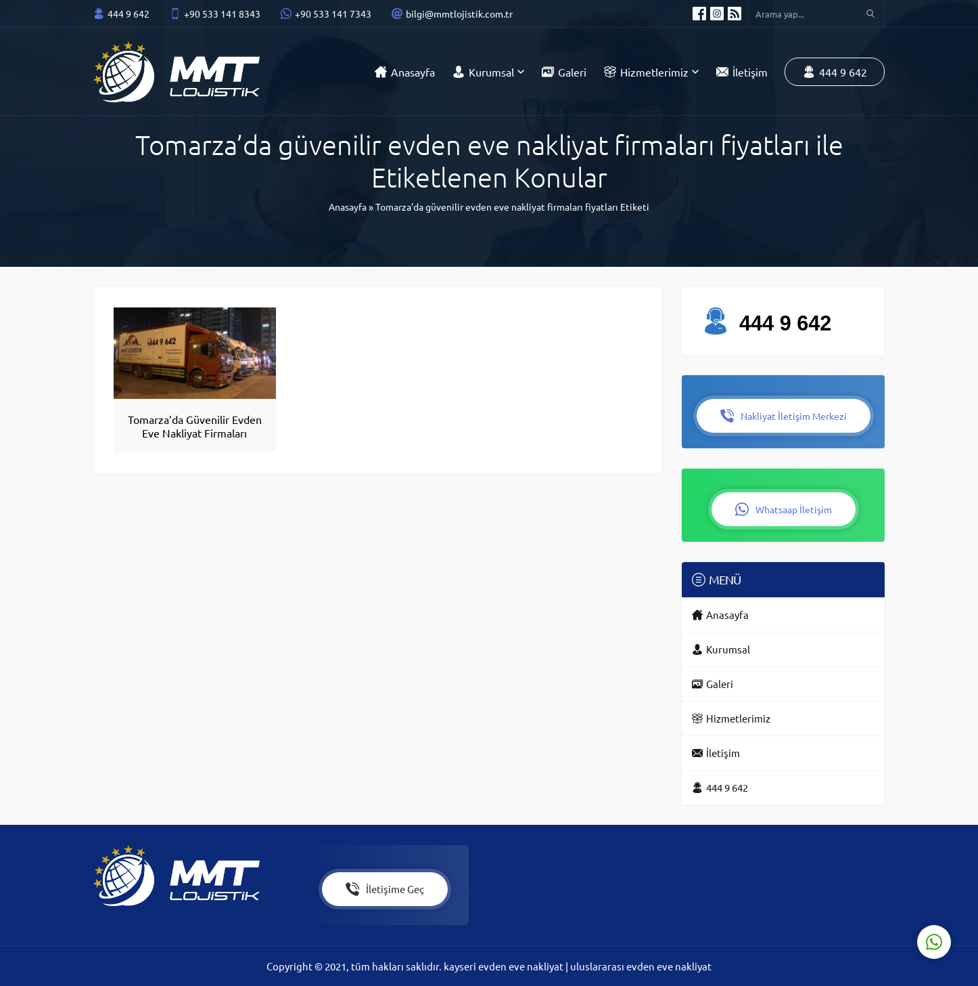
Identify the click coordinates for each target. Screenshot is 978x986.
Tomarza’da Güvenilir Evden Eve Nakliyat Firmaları (195, 426)
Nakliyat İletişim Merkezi (783, 416)
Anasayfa (348, 206)
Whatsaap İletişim (783, 509)
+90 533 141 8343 (222, 13)
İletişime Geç (385, 889)
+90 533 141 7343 (333, 13)
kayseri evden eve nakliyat (504, 966)
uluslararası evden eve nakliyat (641, 966)
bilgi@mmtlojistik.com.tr (459, 13)
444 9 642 (128, 13)
